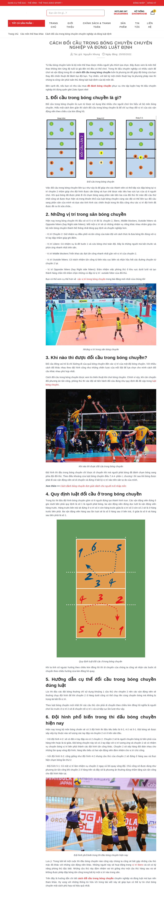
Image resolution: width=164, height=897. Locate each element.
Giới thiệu (70, 25)
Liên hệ (150, 25)
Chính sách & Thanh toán (97, 25)
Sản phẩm (123, 25)
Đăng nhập (139, 3)
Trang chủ (53, 25)
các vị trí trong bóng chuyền (92, 279)
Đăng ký (151, 3)
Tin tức (137, 25)
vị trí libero (137, 865)
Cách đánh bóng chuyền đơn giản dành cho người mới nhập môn (93, 486)
